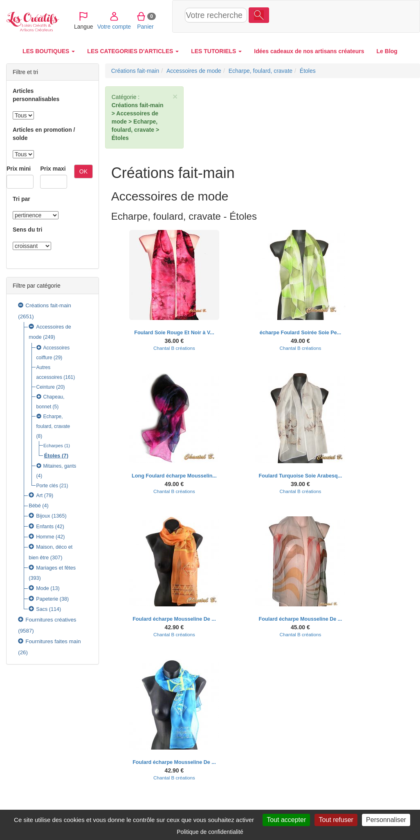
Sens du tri (27, 229)
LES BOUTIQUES (48, 51)
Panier (359, 16)
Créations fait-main (48, 305)
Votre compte (328, 16)
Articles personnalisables (36, 95)
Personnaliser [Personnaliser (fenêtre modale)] (386, 819)
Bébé (35, 506)
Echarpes (53, 445)
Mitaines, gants (59, 466)
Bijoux (43, 516)
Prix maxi (52, 168)
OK (83, 171)
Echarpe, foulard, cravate (260, 71)
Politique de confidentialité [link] (210, 832)
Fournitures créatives (50, 620)
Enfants (45, 526)
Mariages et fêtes (56, 568)
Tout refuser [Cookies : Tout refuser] (336, 819)
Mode (42, 588)
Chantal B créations (174, 348)
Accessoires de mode (193, 71)
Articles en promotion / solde (44, 133)
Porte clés (47, 486)
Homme (45, 537)
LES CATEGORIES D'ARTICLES (133, 51)
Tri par (21, 199)
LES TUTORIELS (216, 51)
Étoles (52, 456)
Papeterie (47, 599)
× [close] (175, 96)
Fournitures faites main (53, 641)
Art (39, 495)
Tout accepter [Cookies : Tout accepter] (286, 819)
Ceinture (45, 387)
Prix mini (19, 168)
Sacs (41, 609)
